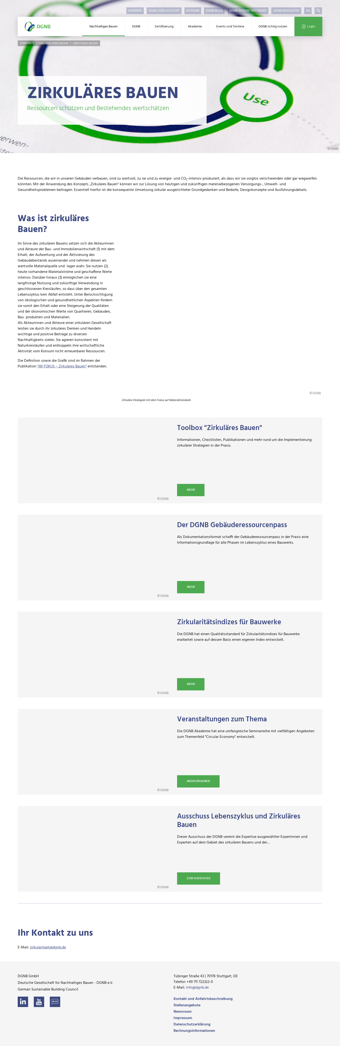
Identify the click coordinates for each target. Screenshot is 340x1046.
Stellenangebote (187, 1005)
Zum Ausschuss (198, 878)
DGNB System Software (248, 10)
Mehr (191, 489)
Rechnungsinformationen (194, 1031)
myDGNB (192, 10)
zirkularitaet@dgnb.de (48, 947)
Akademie (195, 26)
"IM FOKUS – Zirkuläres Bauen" (62, 366)
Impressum (183, 1018)
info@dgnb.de (197, 987)
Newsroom (182, 1011)
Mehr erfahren (198, 781)
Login (308, 26)
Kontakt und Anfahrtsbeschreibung (203, 999)
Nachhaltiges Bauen (103, 26)
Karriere (135, 10)
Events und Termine (230, 26)
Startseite (27, 43)
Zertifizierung (164, 26)
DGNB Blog (214, 10)
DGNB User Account (164, 10)
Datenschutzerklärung (192, 1024)
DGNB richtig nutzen (273, 26)
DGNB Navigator (286, 10)
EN (308, 10)
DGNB (136, 26)
